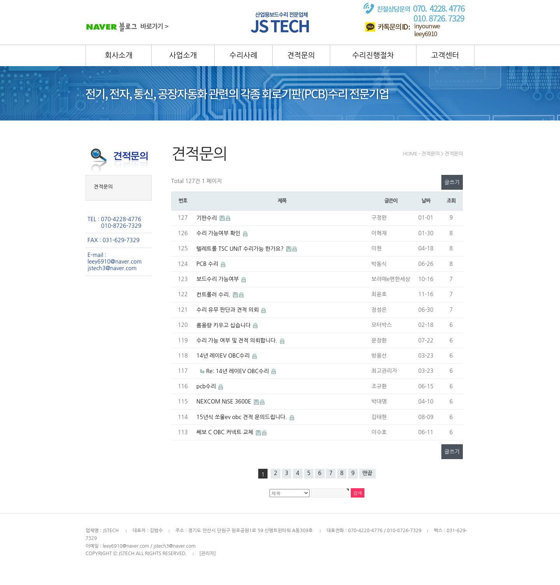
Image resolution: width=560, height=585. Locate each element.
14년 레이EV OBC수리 (223, 355)
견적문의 (103, 186)
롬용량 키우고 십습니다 (224, 325)
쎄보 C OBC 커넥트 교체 (225, 432)
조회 (451, 200)
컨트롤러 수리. (214, 294)
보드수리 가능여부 (218, 279)
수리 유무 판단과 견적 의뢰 (228, 310)
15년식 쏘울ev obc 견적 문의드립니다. (242, 417)
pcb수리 (206, 386)
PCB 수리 (208, 264)
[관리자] (207, 553)
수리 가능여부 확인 (219, 233)
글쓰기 (452, 182)
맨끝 (367, 473)
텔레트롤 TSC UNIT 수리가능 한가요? (240, 248)
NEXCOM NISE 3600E (224, 401)
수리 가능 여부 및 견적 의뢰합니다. (237, 340)
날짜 (426, 200)
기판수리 (207, 218)
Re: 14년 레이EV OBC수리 (238, 371)
